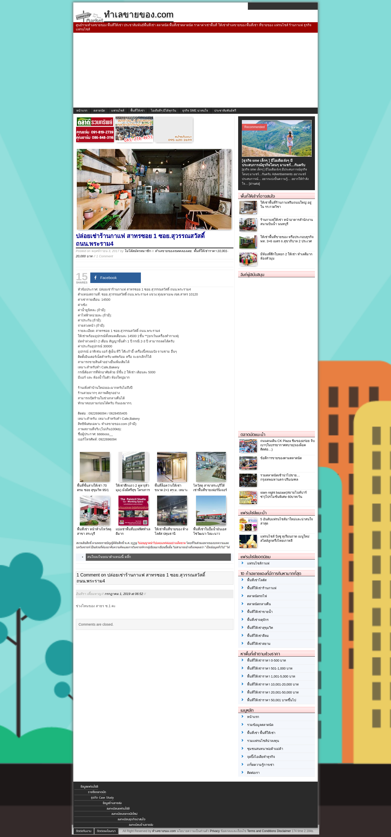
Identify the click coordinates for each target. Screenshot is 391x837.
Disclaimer (284, 831)
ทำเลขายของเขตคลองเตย (173, 251)
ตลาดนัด (99, 110)
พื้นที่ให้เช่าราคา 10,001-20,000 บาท (273, 684)
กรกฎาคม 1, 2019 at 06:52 (123, 594)
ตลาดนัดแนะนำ (253, 434)
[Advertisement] (195, 70)
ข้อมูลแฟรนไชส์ (89, 786)
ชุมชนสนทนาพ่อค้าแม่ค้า (265, 749)
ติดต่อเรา (253, 773)
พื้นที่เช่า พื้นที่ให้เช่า (261, 733)
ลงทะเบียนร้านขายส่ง (141, 824)
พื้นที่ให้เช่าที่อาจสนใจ (258, 196)
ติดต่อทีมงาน (83, 831)
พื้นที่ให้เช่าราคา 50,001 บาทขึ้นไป (271, 700)
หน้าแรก (81, 110)
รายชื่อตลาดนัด (97, 792)
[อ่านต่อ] (254, 183)
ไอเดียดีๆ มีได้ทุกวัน (163, 110)
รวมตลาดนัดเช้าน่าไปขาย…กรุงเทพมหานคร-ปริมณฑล (280, 477)
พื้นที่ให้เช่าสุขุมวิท (260, 628)
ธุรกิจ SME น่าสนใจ (195, 110)
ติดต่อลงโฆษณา (106, 831)
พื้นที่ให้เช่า (137, 110)
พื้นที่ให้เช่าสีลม (258, 636)
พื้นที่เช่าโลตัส (257, 580)
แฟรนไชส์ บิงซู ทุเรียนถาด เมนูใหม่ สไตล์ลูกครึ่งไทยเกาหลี (284, 539)
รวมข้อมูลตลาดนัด (260, 725)
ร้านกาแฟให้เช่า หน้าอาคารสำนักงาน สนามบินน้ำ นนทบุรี (286, 222)
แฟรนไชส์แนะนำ (254, 512)
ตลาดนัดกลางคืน (259, 604)
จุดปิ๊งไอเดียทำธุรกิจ (261, 757)
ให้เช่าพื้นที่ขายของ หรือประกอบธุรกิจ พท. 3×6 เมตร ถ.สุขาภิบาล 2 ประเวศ (287, 239)
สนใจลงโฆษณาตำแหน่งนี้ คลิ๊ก (109, 557)
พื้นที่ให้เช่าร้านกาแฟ (261, 588)
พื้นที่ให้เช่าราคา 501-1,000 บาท (270, 668)
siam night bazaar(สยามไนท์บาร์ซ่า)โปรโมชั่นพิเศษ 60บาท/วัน (283, 495)
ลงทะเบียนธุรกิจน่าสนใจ (131, 819)
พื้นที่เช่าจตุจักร (258, 620)
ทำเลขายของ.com (164, 831)
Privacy (215, 831)
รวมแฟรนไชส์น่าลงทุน (263, 741)
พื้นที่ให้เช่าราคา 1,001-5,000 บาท (271, 676)
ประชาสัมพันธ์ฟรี (225, 110)
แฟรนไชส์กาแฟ (258, 563)
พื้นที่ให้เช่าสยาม (259, 644)
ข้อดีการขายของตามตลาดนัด (281, 458)
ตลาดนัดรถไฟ (257, 596)
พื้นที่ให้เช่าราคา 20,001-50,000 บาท (273, 692)
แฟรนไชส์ (117, 110)
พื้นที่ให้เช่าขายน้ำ (260, 612)
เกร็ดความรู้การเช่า (260, 765)
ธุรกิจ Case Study (102, 797)
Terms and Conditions (261, 831)
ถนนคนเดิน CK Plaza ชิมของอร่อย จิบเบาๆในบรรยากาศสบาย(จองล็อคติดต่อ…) (287, 445)
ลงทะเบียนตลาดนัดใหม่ (124, 813)
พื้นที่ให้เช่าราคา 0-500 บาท (266, 660)
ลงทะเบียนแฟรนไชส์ (118, 808)
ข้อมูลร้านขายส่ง (112, 803)
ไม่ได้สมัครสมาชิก (137, 251)
